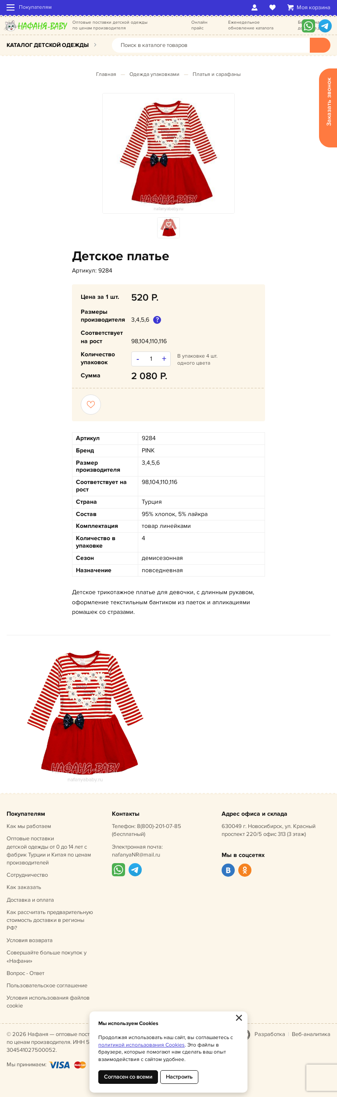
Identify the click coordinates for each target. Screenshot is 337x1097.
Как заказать (24, 887)
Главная (106, 74)
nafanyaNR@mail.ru (136, 854)
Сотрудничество (27, 874)
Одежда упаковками (154, 74)
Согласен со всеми (128, 1076)
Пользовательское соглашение (47, 985)
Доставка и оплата (30, 899)
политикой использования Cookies (141, 1045)
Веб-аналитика (311, 1034)
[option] (168, 153)
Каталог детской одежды (48, 45)
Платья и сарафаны (217, 74)
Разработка (270, 1034)
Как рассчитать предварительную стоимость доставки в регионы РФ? (50, 920)
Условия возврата (30, 940)
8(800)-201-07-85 (159, 826)
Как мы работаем (29, 826)
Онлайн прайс (199, 25)
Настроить (179, 1076)
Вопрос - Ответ (25, 973)
